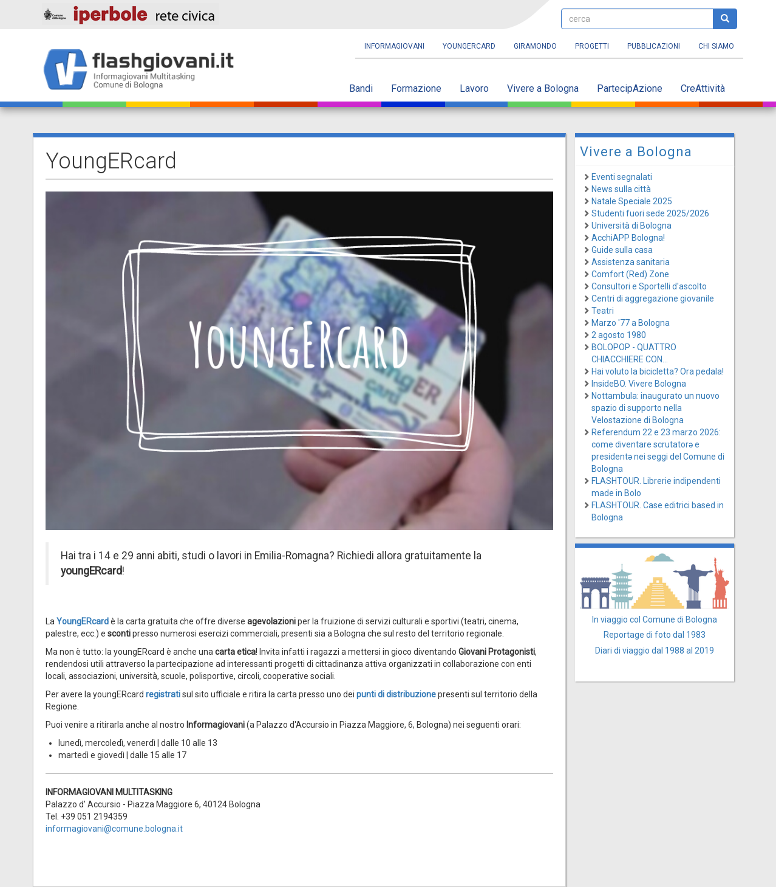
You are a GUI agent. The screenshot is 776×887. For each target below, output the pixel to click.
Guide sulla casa (622, 250)
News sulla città (621, 189)
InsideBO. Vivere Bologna (638, 383)
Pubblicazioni (653, 46)
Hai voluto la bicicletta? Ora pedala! (657, 371)
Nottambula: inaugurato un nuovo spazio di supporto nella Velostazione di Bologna (655, 408)
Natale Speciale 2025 (631, 201)
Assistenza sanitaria (630, 262)
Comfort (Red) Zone (630, 274)
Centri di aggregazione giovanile (652, 298)
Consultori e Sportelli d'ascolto (649, 286)
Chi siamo (716, 46)
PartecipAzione (629, 88)
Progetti (592, 46)
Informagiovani (394, 46)
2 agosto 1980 (618, 335)
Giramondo (535, 46)
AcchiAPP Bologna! (628, 238)
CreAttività (703, 88)
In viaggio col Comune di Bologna (654, 619)
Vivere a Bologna (543, 88)
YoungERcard (469, 46)
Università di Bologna (631, 225)
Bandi (361, 88)
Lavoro (474, 88)
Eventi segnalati (621, 177)
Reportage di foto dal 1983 (655, 635)
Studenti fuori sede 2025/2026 (650, 213)
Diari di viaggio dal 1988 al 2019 (654, 650)
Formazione (416, 88)
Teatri (602, 311)
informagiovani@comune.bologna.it (114, 829)
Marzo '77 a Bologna (630, 323)
